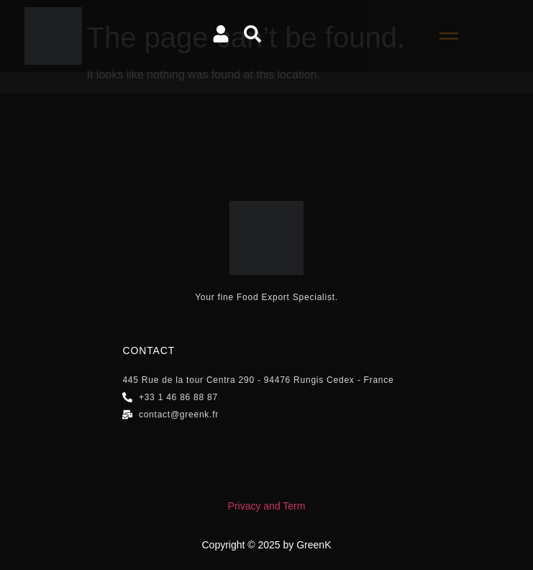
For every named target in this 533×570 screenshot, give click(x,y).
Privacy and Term (267, 506)
